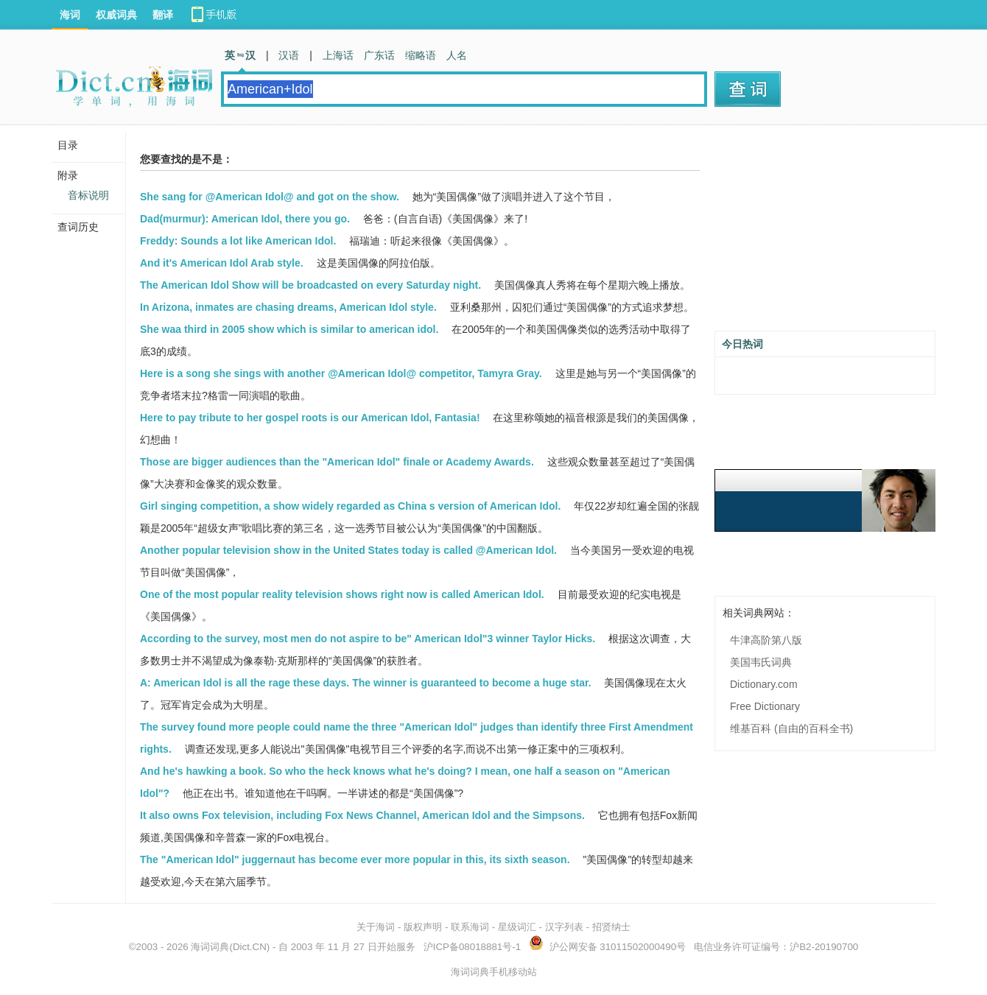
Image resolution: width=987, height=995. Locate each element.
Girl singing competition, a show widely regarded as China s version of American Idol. (350, 506)
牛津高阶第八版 (766, 640)
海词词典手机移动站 (494, 971)
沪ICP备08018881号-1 (472, 946)
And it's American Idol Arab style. (221, 263)
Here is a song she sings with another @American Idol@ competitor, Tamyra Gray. (341, 373)
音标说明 (88, 195)
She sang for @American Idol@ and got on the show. (269, 197)
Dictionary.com (764, 684)
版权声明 (423, 926)
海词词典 (210, 946)
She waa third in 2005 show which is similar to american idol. (289, 329)
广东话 (379, 55)
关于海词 (375, 926)
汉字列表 (564, 926)
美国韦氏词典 (761, 662)
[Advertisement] (824, 233)
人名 (456, 55)
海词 (70, 15)
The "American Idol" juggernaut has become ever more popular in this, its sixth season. (355, 859)
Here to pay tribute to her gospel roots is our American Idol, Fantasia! (310, 417)
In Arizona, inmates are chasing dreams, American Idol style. (288, 307)
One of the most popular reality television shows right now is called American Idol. (342, 594)
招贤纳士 (611, 926)
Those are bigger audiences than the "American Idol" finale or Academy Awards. (337, 462)
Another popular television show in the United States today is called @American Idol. (348, 550)
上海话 (338, 55)
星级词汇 (517, 926)
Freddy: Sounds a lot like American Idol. (238, 241)
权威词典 (116, 15)
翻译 (162, 15)
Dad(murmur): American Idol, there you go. (245, 219)
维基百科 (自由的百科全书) (791, 728)
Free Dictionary (765, 706)
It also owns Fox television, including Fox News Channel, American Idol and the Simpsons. (362, 815)
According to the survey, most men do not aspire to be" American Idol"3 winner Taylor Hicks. (367, 638)
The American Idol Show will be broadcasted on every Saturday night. (310, 285)
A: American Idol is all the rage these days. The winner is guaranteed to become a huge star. (365, 683)
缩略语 (420, 55)
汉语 (288, 55)
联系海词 (470, 926)
